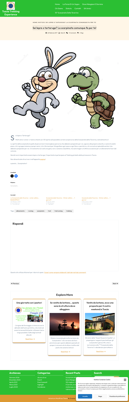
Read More (29, 339)
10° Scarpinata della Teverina (66, 13)
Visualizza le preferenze (117, 396)
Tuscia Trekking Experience (10, 13)
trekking (69, 211)
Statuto (69, 8)
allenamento (20, 211)
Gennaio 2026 (14, 364)
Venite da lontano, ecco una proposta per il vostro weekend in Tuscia (99, 306)
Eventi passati (42, 369)
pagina (42, 159)
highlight (40, 371)
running (30, 211)
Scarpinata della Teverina (75, 364)
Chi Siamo (59, 8)
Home (57, 4)
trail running (59, 211)
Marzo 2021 (13, 371)
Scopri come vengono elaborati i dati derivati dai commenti (65, 272)
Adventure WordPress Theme (64, 398)
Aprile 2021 (13, 369)
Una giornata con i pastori (29, 302)
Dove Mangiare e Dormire (92, 4)
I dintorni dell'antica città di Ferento (78, 376)
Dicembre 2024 (14, 366)
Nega (100, 396)
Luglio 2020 (13, 374)
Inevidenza (41, 374)
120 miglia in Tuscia (72, 369)
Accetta (85, 396)
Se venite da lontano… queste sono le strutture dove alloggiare (64, 306)
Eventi (39, 366)
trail (49, 211)
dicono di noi (41, 364)
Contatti (77, 8)
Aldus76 (62, 33)
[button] (125, 380)
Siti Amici (87, 8)
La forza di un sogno (71, 4)
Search (116, 364)
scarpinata (40, 211)
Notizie (41, 22)
